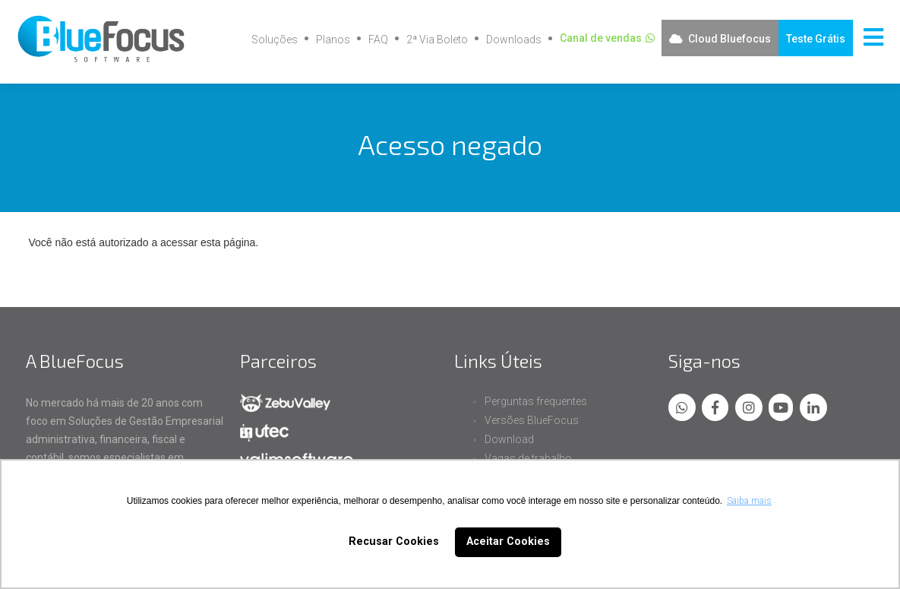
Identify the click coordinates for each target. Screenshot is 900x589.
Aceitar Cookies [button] (508, 541)
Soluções (274, 39)
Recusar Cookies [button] (394, 541)
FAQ (378, 39)
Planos (333, 39)
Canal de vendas (601, 38)
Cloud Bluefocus (729, 39)
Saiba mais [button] (749, 501)
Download (509, 439)
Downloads (514, 39)
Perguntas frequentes (536, 401)
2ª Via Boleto (437, 39)
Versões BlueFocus (532, 420)
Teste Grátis (815, 39)
